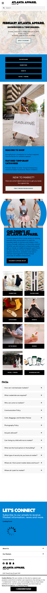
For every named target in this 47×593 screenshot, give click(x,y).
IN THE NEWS (13, 346)
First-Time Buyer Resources (23, 188)
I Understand (23, 589)
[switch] (23, 213)
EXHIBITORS (23, 65)
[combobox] (23, 8)
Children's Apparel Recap (17, 261)
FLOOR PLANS (23, 59)
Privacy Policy (23, 586)
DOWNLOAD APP (34, 372)
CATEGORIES (13, 319)
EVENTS (23, 71)
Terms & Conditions (8, 586)
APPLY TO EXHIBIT (23, 40)
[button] (23, 388)
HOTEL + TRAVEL (23, 76)
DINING (34, 346)
